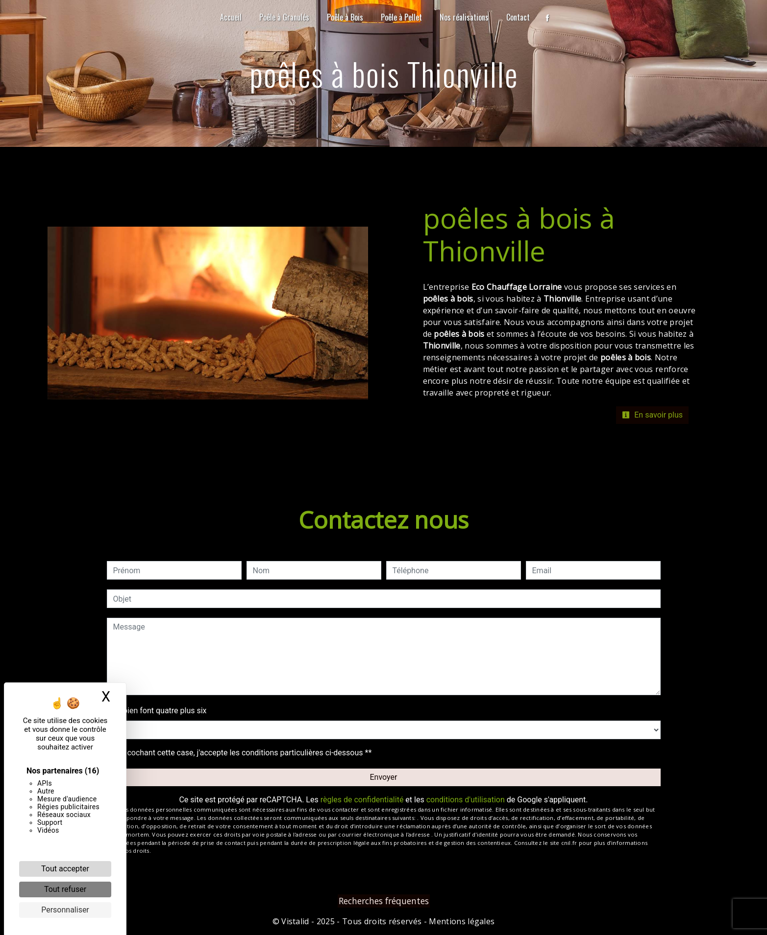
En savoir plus (652, 415)
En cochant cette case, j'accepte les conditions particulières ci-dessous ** (244, 752)
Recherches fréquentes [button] (384, 901)
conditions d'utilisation (465, 799)
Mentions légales (461, 921)
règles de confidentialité (362, 799)
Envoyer (383, 777)
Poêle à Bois (345, 17)
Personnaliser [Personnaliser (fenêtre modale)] (65, 909)
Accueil (231, 17)
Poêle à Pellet (401, 17)
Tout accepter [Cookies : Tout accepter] (65, 868)
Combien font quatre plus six (157, 710)
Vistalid (295, 921)
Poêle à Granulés (284, 17)
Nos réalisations (464, 17)
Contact (518, 17)
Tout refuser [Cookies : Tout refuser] (65, 889)
